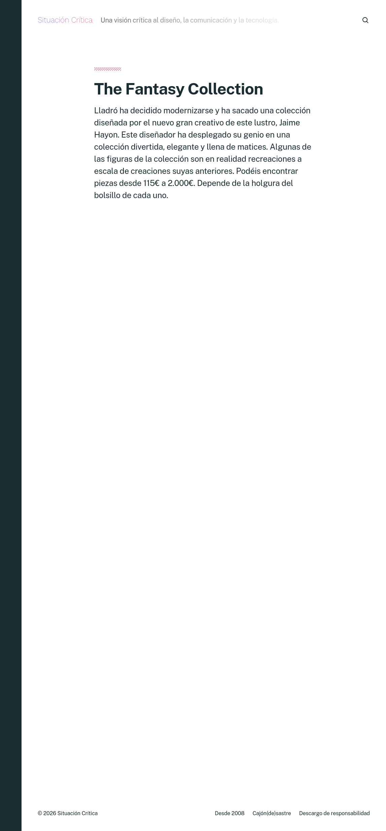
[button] (11, 415)
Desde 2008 (229, 813)
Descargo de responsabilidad (334, 813)
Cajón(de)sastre (271, 813)
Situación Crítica (65, 20)
